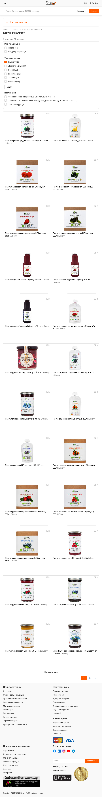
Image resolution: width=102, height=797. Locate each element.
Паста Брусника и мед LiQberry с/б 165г (27, 372)
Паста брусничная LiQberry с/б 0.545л (26, 604)
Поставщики (8, 713)
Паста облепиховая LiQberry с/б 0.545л (26, 651)
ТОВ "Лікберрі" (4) (16, 104)
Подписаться (92, 761)
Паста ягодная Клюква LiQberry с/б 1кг (27, 279)
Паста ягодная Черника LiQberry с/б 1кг (27, 326)
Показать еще (51, 672)
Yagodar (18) (14, 78)
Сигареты (7, 773)
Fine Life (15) (14, 81)
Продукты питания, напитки (22, 29)
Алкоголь (7, 769)
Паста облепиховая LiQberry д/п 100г (74, 419)
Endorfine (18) (14, 74)
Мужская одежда (11, 762)
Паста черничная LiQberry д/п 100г (24, 465)
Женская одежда (10, 758)
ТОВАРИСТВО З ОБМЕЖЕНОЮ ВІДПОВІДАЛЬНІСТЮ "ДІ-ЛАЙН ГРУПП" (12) (42, 100)
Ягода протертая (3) (17, 52)
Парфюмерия (9, 750)
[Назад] (78, 678)
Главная (6, 29)
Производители (10, 717)
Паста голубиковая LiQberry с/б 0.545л (26, 419)
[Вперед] (96, 678)
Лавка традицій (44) (17, 66)
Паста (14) (13, 48)
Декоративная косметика (14, 754)
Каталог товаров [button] (17, 22)
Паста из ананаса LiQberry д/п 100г (73, 140)
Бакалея (38, 29)
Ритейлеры (8, 710)
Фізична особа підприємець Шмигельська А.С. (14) (31, 97)
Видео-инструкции (61, 710)
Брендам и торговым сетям (15, 724)
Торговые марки (10, 721)
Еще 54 (10, 87)
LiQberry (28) (14, 62)
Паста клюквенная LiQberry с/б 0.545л (74, 558)
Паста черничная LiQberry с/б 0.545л (73, 604)
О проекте (7, 691)
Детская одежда (10, 765)
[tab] (51, 22)
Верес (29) (13, 70)
